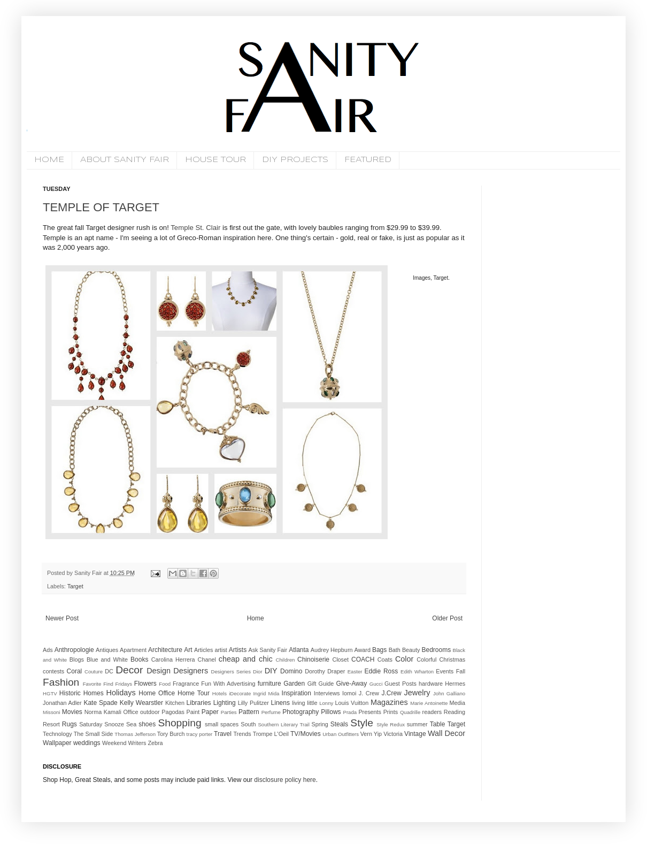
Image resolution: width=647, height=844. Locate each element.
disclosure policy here (284, 780)
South (248, 724)
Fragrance (186, 683)
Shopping (179, 722)
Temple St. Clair (195, 228)
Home (255, 618)
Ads (48, 650)
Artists (238, 650)
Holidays (121, 692)
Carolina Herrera (173, 659)
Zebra (155, 743)
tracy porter (200, 734)
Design (159, 670)
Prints (390, 712)
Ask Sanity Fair (268, 650)
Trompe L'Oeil (271, 734)
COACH (362, 659)
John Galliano (449, 693)
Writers (137, 743)
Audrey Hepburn (332, 650)
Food (165, 684)
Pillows (331, 712)
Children (285, 660)
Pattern (248, 712)
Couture (93, 671)
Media (457, 703)
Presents (369, 712)
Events (444, 671)
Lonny (326, 703)
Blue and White (107, 659)
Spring (319, 724)
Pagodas (172, 712)
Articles (203, 650)
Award (363, 650)
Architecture (165, 650)
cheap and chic (246, 659)
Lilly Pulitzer (253, 703)
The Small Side (93, 734)
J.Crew (391, 693)
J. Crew (369, 693)
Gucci (376, 684)
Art (188, 650)
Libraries (199, 703)
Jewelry (417, 692)
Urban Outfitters (340, 734)
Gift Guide (320, 683)
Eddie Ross (381, 671)
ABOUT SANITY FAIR (124, 160)
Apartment (133, 650)
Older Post (447, 618)
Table (437, 724)
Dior (258, 671)
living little (304, 703)
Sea (131, 724)
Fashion (61, 682)
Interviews (327, 693)
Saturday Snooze (101, 724)
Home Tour (194, 693)
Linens (280, 703)
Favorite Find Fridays (107, 684)
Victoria (393, 734)
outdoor (150, 712)
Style (361, 722)
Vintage (415, 734)
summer (417, 724)
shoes (147, 724)
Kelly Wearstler (141, 703)
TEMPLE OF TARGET (101, 207)
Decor (129, 670)
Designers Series (231, 671)
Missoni (51, 712)
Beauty (411, 650)
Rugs (69, 724)
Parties (229, 712)
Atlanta (299, 650)
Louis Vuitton (352, 703)
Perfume (271, 712)
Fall (460, 671)
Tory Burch (171, 734)
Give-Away (351, 683)
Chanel (207, 659)
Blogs (77, 659)
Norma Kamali (102, 712)
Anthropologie (74, 650)
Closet (340, 659)
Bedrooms (436, 650)
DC (109, 671)
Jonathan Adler (62, 703)
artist (220, 650)
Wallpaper (57, 743)
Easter (355, 671)
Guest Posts (400, 683)
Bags (379, 650)
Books (139, 659)
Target (75, 586)
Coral (74, 671)
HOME (49, 160)
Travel (223, 734)
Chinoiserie (313, 659)
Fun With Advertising (228, 683)
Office (130, 712)
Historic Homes (81, 693)
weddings (87, 743)
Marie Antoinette (429, 703)
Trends (242, 734)
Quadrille (410, 712)
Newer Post (62, 618)
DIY (271, 670)
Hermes (455, 683)
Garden (294, 683)
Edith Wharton (417, 671)
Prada (350, 712)
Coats (385, 659)
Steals (339, 724)
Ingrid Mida (266, 693)
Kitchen (174, 703)
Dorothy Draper (325, 671)
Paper (210, 712)
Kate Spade (100, 703)
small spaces (221, 724)
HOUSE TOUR (215, 160)
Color (404, 659)
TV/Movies (305, 734)
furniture (269, 683)
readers (432, 712)
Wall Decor (446, 733)
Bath (394, 650)
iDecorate (240, 693)
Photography (300, 712)
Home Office (156, 693)
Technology (57, 734)
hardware (431, 683)
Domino (291, 671)
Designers (190, 670)
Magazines (389, 702)
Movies (72, 712)
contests (53, 671)
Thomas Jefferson (135, 734)
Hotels (219, 693)
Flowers (145, 683)
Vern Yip (371, 734)
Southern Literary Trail (283, 724)
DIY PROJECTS (295, 160)
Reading (454, 712)
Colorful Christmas (441, 659)
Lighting (224, 703)
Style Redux (390, 724)
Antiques (107, 650)
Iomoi (349, 693)
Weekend (114, 743)
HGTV (50, 693)
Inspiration (296, 693)
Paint (193, 712)
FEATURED (367, 160)
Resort (51, 724)
